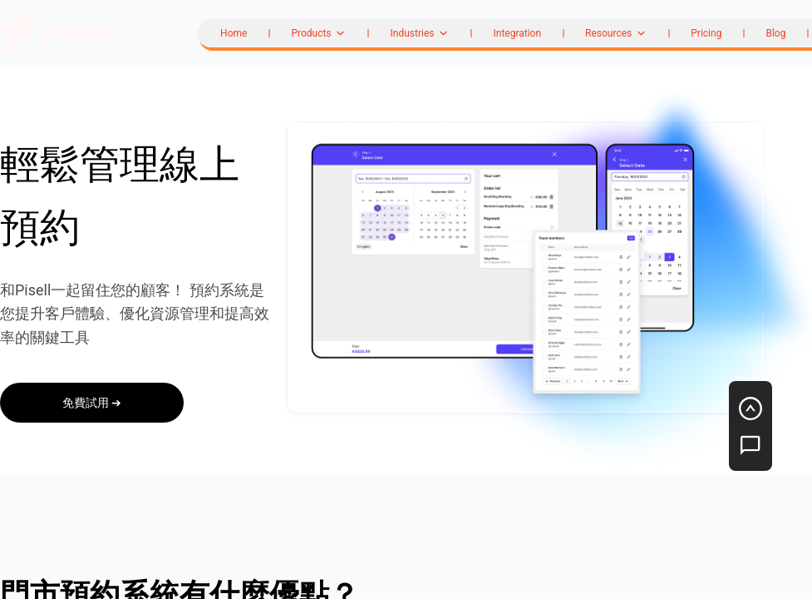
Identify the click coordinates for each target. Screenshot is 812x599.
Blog (775, 33)
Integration (517, 33)
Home (233, 33)
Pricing (706, 33)
